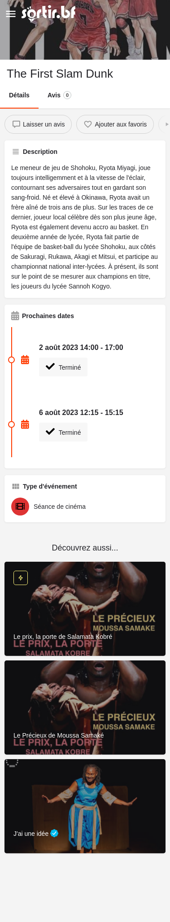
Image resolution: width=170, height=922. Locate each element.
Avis (59, 95)
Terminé (63, 366)
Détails (19, 95)
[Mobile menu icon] (10, 13)
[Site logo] (50, 13)
